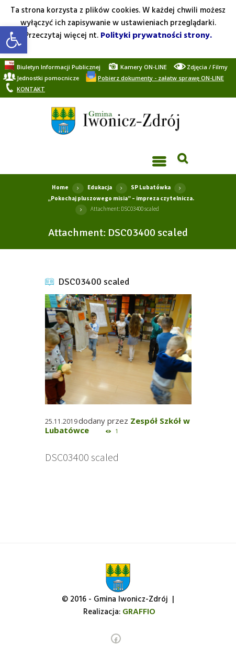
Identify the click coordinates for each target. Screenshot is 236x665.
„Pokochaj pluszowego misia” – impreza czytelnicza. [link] (121, 198)
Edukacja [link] (99, 187)
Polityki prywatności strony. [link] (156, 35)
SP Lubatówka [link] (151, 187)
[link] (13, 39)
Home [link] (60, 187)
